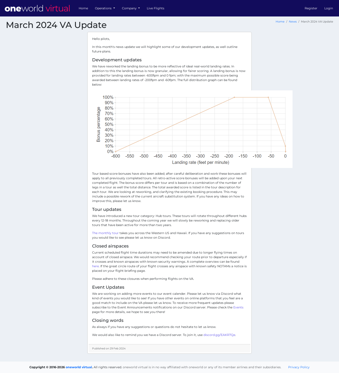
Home (83, 8)
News (293, 21)
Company (130, 8)
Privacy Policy (299, 367)
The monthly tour (105, 233)
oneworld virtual (79, 367)
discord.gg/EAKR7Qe (219, 335)
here (95, 266)
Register (311, 8)
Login (328, 8)
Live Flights (155, 8)
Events (238, 307)
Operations (103, 8)
